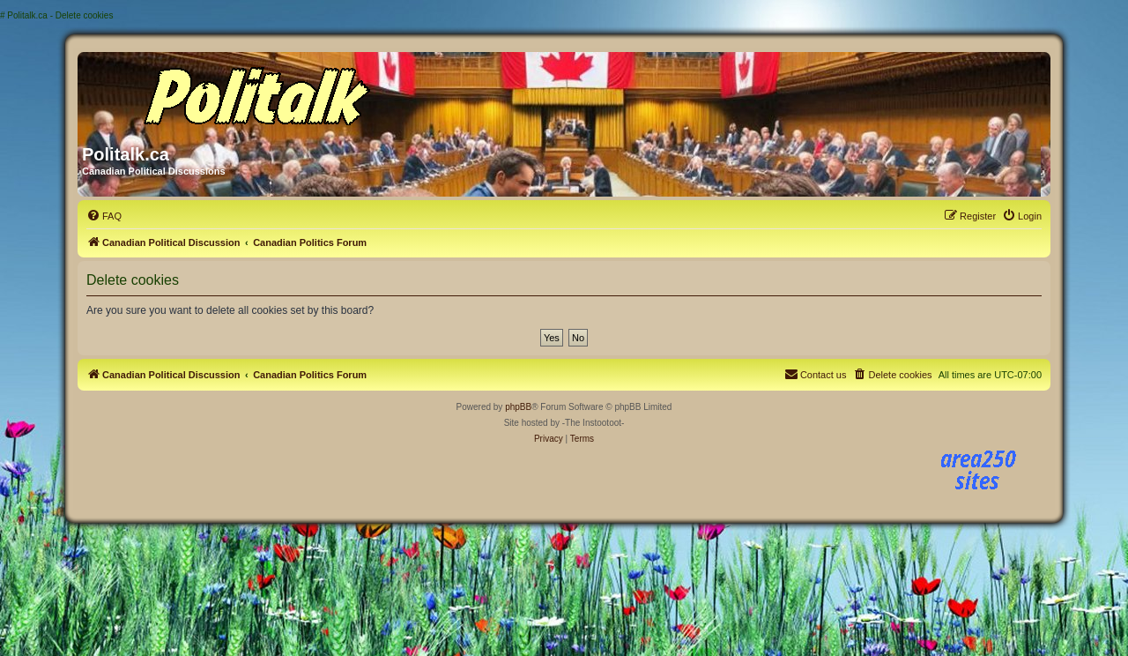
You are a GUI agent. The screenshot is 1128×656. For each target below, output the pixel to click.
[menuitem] (104, 216)
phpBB (518, 407)
